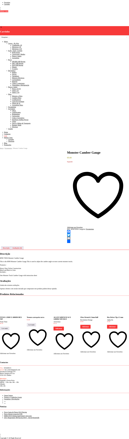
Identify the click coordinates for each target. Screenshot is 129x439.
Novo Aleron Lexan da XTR (13, 414)
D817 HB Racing (17, 63)
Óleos (14, 110)
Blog (5, 143)
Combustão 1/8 (17, 45)
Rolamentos (16, 114)
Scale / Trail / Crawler (15, 51)
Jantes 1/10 (15, 92)
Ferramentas (12, 107)
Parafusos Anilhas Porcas (20, 120)
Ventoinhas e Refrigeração (20, 85)
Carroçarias (16, 116)
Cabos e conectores (18, 83)
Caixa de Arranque (18, 101)
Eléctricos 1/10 (17, 49)
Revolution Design (86, 320)
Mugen (14, 67)
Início (1, 148)
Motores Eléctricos (18, 78)
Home (6, 132)
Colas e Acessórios (18, 118)
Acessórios (15, 58)
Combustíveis (16, 100)
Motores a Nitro (17, 96)
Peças (10, 60)
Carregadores (16, 80)
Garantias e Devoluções (11, 399)
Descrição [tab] (6, 248)
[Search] (127, 37)
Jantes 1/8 (15, 90)
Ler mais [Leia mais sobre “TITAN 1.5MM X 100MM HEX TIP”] (5, 328)
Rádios (14, 72)
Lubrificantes (16, 112)
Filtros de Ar (16, 103)
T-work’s (15, 69)
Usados (10, 129)
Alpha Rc (110, 320)
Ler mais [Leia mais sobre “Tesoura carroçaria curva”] (31, 325)
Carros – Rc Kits (13, 43)
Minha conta (4, 11)
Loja (5, 136)
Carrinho (7, 4)
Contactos (7, 134)
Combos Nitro (16, 98)
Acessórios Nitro (17, 105)
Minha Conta (8, 137)
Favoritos (7, 2)
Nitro (9, 94)
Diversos (15, 127)
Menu (6, 41)
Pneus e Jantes (16, 56)
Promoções (7, 145)
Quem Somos (8, 395)
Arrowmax (57, 322)
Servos (14, 74)
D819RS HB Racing (18, 61)
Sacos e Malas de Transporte (21, 123)
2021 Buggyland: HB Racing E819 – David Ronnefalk (21, 418)
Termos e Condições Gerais (13, 397)
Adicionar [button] (58, 328)
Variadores (15, 76)
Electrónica (11, 71)
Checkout (11, 141)
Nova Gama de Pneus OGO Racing (15, 412)
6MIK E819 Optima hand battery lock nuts (18, 416)
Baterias (14, 81)
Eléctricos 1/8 (16, 47)
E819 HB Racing (17, 65)
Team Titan (3, 322)
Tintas (14, 121)
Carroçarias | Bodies (18, 54)
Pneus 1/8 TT (16, 89)
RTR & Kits (16, 52)
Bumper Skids (16, 125)
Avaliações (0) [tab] (17, 248)
